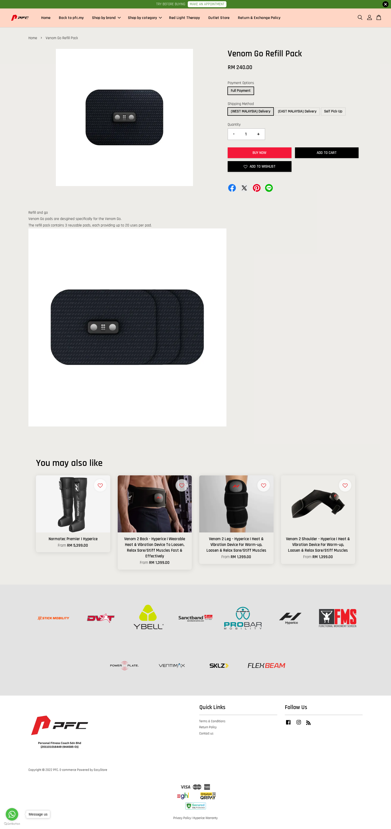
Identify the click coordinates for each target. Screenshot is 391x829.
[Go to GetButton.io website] (12, 824)
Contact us (206, 734)
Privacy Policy (182, 819)
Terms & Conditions (212, 722)
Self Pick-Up (333, 111)
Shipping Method (241, 104)
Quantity (234, 125)
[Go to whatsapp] (12, 814)
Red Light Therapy (184, 18)
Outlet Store (218, 18)
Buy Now (259, 153)
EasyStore (100, 770)
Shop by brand (106, 18)
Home (45, 18)
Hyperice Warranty (205, 819)
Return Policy (208, 728)
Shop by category (145, 18)
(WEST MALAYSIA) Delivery (250, 111)
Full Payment (241, 91)
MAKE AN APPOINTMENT (207, 4)
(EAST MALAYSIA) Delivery (297, 111)
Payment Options (241, 83)
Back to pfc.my (71, 18)
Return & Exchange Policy (259, 18)
